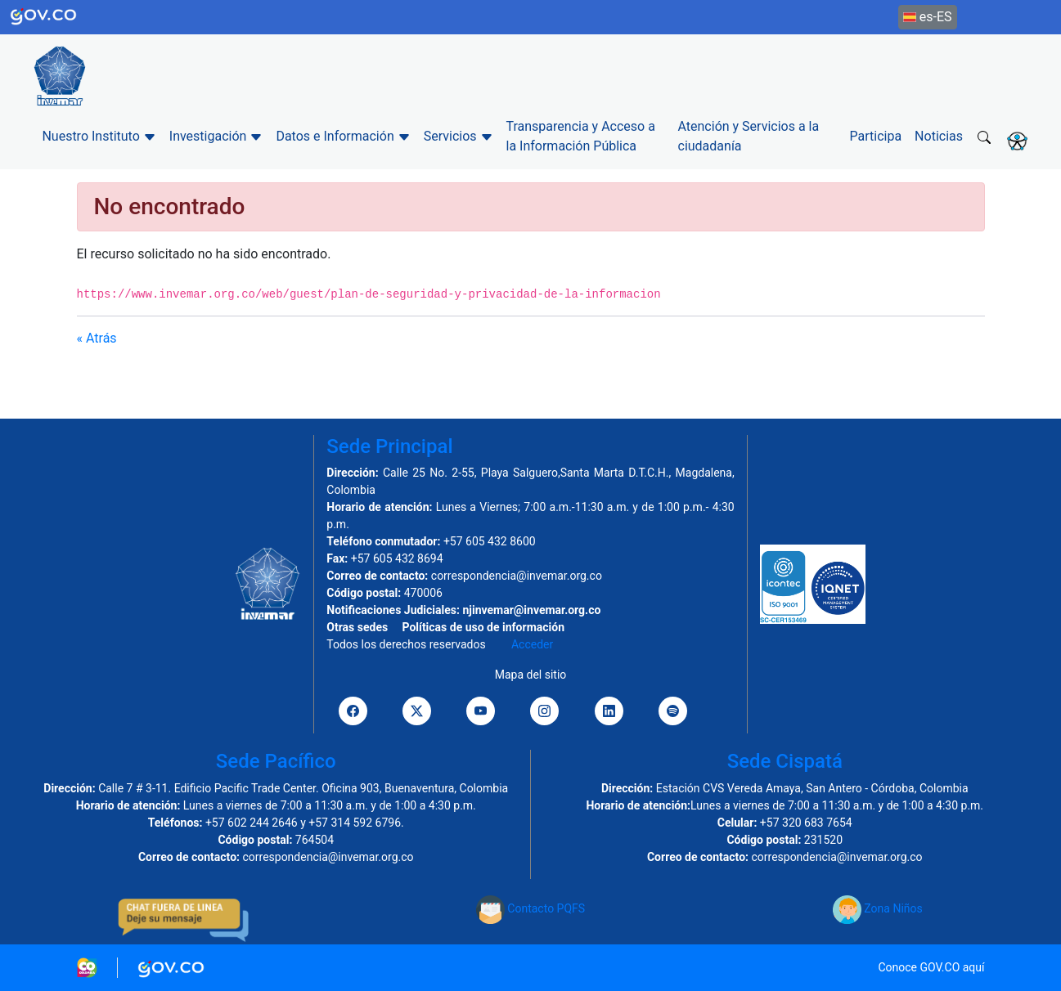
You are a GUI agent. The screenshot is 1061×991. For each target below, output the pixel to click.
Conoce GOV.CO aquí (931, 967)
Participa (876, 136)
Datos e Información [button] (343, 136)
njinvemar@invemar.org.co (531, 610)
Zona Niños (878, 908)
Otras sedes (357, 627)
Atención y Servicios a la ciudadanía (749, 136)
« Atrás (97, 338)
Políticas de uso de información (483, 627)
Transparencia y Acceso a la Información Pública (580, 136)
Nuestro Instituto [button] (98, 136)
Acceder (532, 644)
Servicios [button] (458, 136)
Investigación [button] (216, 136)
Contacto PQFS (530, 908)
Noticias (939, 136)
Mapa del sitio (531, 674)
